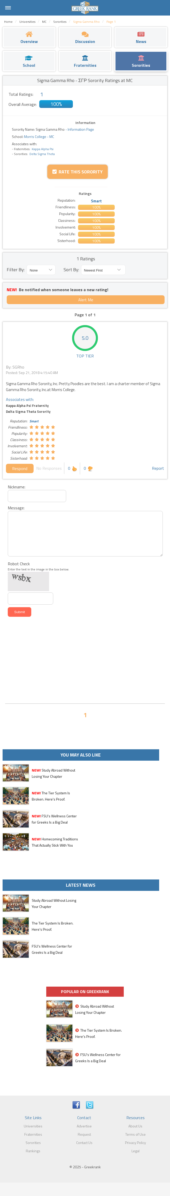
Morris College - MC (38, 136)
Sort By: (71, 269)
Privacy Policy (135, 1142)
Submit (19, 612)
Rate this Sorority (77, 171)
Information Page (81, 129)
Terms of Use (135, 1134)
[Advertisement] (85, 661)
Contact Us (84, 1142)
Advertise (84, 1126)
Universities (33, 1126)
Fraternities (33, 1134)
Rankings (33, 1151)
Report (158, 468)
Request (84, 1134)
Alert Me (85, 300)
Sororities (33, 1142)
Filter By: (16, 269)
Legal (136, 1151)
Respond (19, 468)
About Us (135, 1126)
